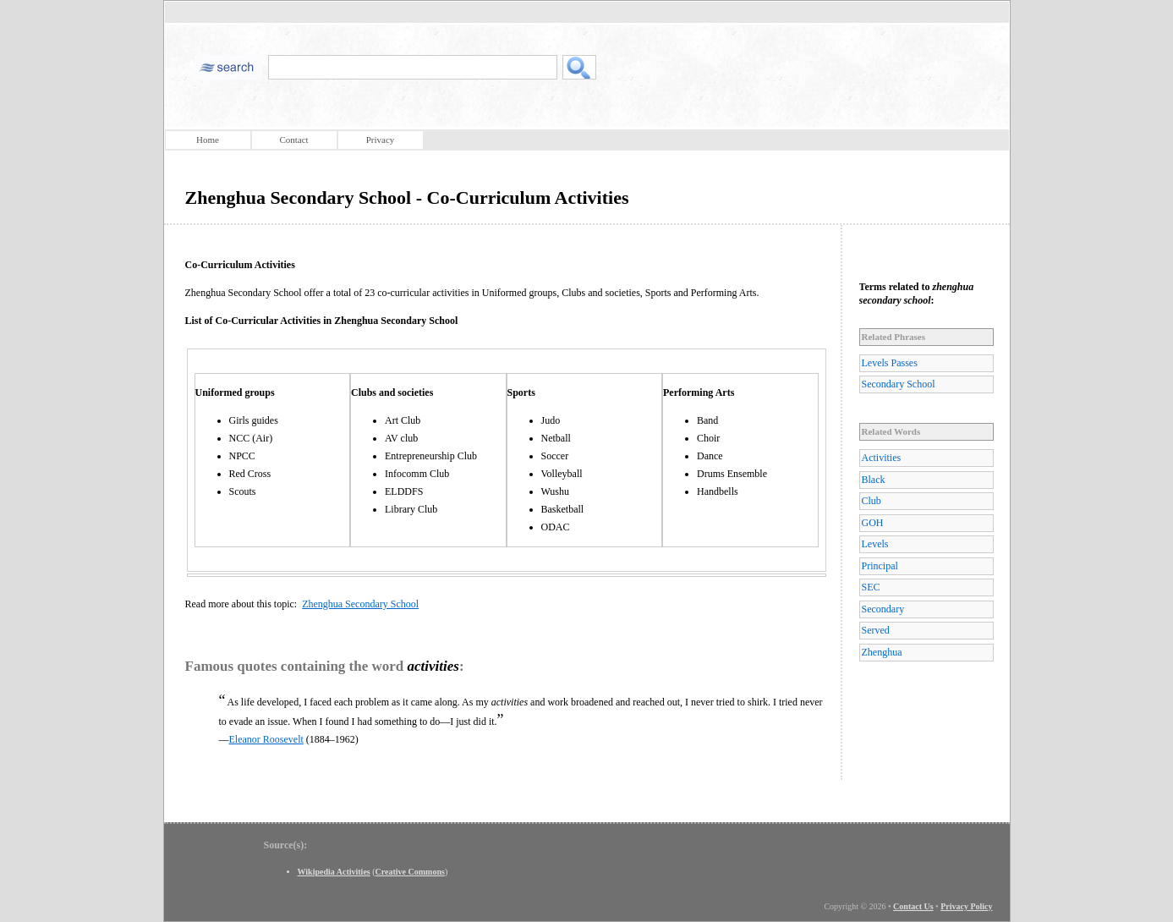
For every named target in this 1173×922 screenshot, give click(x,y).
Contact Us (913, 906)
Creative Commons (410, 871)
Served (876, 630)
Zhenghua (882, 652)
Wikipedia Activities (334, 871)
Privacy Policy (966, 906)
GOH (873, 523)
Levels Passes (890, 363)
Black (873, 480)
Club (871, 501)
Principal (880, 566)
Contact (293, 139)
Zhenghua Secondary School (360, 604)
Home (207, 139)
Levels (875, 544)
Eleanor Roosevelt (266, 739)
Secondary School (898, 384)
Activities (882, 458)
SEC (871, 587)
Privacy (380, 139)
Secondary (883, 609)
